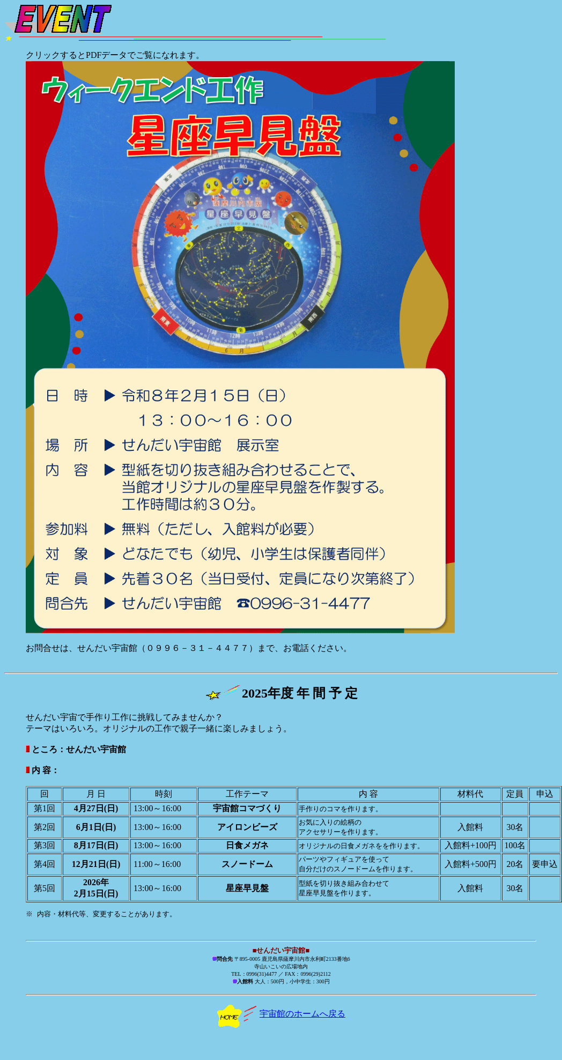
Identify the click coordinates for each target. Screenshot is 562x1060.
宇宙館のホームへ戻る (281, 1014)
